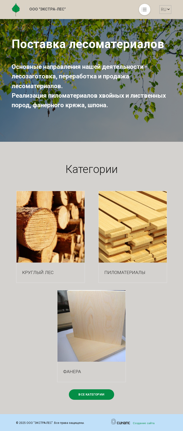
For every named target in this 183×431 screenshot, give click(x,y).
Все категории (91, 394)
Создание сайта (144, 423)
